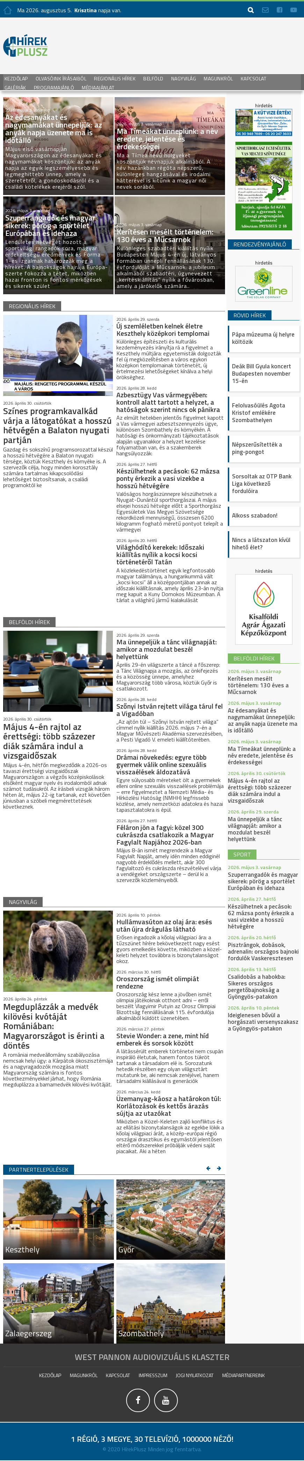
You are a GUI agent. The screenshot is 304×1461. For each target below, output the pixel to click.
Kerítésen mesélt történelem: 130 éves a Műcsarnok (258, 685)
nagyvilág (23, 901)
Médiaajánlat (98, 87)
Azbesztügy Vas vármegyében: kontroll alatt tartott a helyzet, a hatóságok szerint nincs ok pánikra (168, 402)
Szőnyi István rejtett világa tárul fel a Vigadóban (169, 709)
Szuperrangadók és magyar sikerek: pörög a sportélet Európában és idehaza (263, 881)
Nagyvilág (183, 78)
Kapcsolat (254, 78)
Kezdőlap (16, 78)
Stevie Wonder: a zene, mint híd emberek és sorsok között (162, 1039)
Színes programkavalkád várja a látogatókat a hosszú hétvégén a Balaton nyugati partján (55, 425)
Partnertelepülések (38, 1169)
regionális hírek (32, 306)
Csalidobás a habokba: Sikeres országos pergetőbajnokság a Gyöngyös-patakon (256, 986)
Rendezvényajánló (259, 244)
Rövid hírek (249, 315)
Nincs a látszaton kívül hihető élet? (261, 543)
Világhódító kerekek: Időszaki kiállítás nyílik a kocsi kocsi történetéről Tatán (160, 554)
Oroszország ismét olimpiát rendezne (157, 982)
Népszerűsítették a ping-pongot (257, 448)
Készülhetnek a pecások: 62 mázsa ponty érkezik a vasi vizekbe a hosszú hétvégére (168, 478)
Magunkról (218, 78)
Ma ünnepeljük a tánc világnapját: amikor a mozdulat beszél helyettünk (166, 648)
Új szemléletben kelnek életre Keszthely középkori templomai (163, 329)
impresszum (153, 1375)
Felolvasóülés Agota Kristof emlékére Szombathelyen (258, 413)
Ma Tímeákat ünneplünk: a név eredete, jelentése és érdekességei (262, 755)
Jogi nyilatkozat (194, 1375)
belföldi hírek (29, 621)
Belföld (153, 78)
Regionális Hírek (115, 78)
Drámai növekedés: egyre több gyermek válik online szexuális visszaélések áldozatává (161, 764)
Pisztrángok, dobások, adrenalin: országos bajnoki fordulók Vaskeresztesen (263, 951)
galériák (15, 87)
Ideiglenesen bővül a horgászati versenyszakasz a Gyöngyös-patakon (263, 1022)
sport (242, 854)
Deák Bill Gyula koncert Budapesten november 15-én (261, 373)
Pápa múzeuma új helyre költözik (263, 338)
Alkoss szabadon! (254, 515)
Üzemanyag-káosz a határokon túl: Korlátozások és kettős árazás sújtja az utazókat (168, 1105)
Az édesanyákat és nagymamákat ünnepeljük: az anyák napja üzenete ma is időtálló (262, 720)
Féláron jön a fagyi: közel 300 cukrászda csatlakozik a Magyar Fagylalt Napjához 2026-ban (165, 834)
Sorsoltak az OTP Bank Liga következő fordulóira (261, 484)
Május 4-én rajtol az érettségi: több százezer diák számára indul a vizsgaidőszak (50, 740)
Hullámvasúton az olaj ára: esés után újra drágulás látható (164, 925)
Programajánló (54, 87)
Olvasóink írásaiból (61, 78)
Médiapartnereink (243, 1375)
